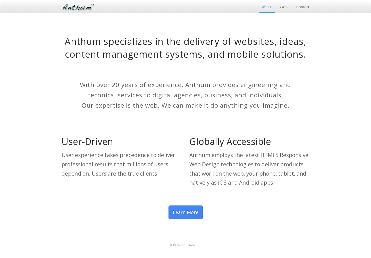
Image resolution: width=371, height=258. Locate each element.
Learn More (185, 212)
